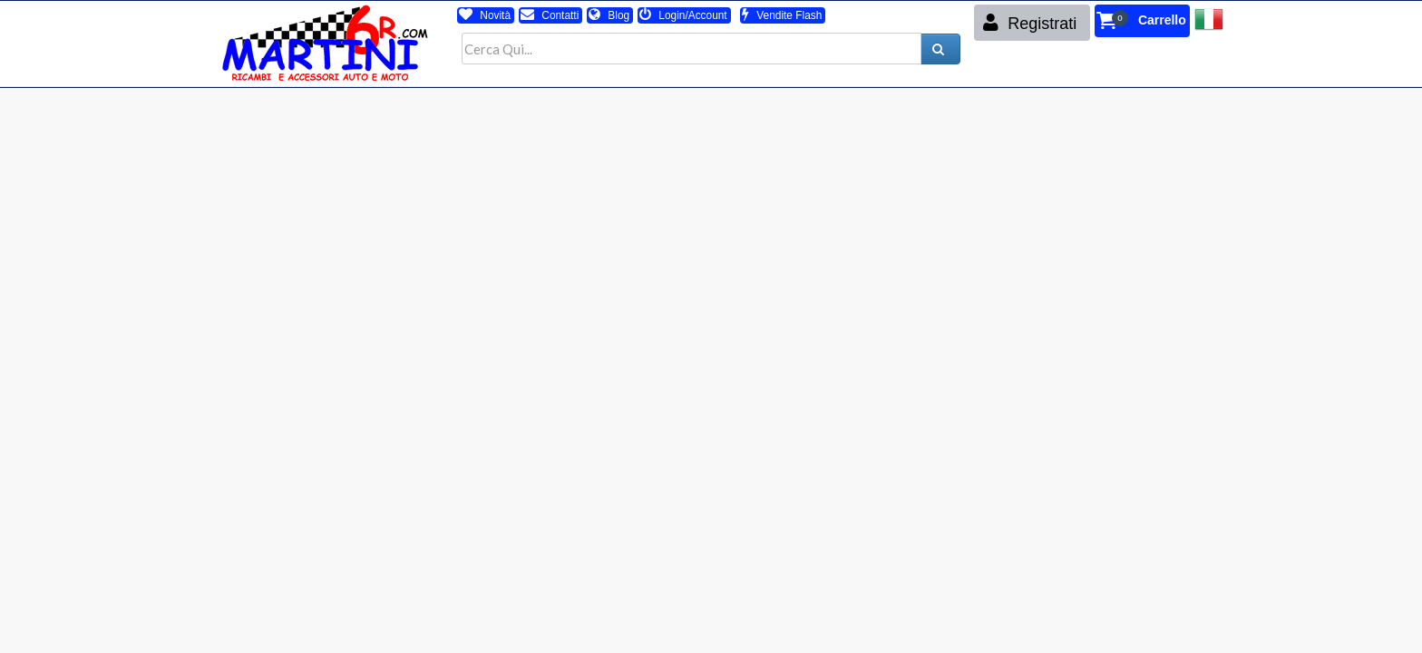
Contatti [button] (550, 15)
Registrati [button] (1029, 22)
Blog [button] (609, 15)
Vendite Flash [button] (782, 15)
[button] (1142, 21)
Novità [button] (485, 15)
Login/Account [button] (683, 15)
